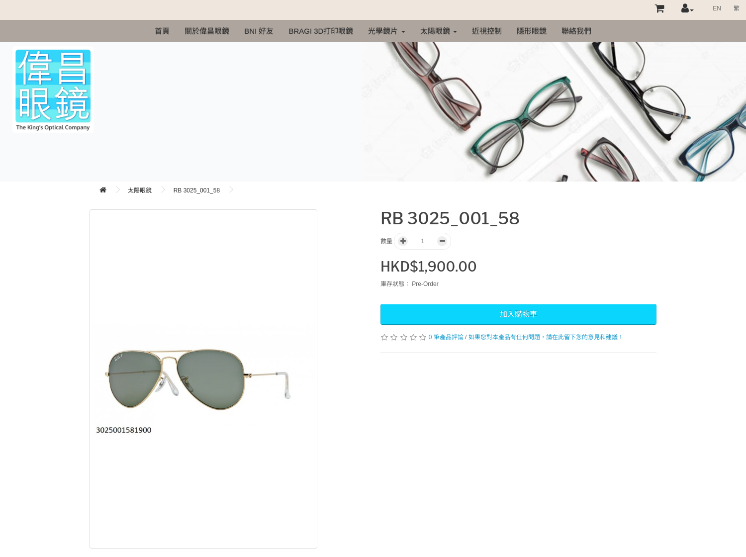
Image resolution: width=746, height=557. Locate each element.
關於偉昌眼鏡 (207, 31)
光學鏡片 (386, 31)
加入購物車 (518, 314)
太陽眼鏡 (438, 31)
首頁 (162, 31)
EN (717, 8)
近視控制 (487, 31)
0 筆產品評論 (446, 337)
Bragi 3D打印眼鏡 (320, 31)
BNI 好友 (259, 31)
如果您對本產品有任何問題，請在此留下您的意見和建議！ (546, 337)
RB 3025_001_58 (197, 190)
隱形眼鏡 (532, 31)
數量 (386, 241)
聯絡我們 (576, 31)
